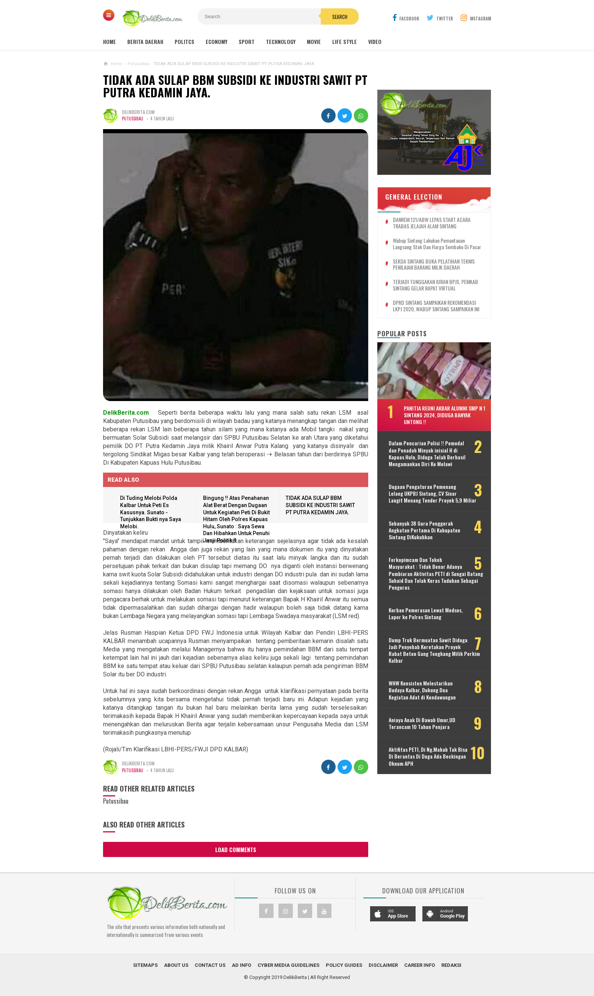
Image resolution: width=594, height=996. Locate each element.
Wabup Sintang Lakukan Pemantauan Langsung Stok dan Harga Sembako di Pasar (437, 243)
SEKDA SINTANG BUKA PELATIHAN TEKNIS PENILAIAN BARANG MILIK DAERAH (434, 264)
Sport (247, 41)
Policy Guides (344, 965)
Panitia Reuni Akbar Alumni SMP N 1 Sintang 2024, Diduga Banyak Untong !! (444, 414)
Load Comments (235, 849)
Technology (280, 41)
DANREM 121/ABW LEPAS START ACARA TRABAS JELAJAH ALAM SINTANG (432, 223)
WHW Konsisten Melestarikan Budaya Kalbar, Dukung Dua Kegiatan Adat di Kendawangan (422, 690)
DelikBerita (295, 977)
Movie (314, 41)
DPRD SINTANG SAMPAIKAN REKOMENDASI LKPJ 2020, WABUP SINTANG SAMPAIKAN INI (436, 305)
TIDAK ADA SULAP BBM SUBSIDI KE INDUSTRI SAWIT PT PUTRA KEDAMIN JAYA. (235, 86)
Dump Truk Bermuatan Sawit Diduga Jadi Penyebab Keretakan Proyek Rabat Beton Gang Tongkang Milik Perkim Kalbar (434, 650)
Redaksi (451, 965)
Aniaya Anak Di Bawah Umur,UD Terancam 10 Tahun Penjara (422, 723)
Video (374, 41)
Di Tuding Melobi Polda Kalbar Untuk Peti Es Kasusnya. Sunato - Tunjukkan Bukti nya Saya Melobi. (150, 512)
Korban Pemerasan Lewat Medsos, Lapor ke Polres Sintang (426, 613)
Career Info (419, 965)
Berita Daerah (145, 41)
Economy (216, 41)
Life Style (344, 41)
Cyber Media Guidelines (288, 965)
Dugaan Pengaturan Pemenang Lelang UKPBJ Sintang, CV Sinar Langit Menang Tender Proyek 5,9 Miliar (433, 493)
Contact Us (210, 965)
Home (109, 41)
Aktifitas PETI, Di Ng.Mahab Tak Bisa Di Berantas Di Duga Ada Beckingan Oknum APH (428, 756)
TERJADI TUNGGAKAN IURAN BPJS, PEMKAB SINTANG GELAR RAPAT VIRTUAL (435, 285)
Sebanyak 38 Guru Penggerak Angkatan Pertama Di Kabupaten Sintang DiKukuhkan (424, 530)
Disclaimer (383, 965)
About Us (176, 965)
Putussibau (132, 119)
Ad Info (241, 965)
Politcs (184, 41)
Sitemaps (145, 965)
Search (339, 16)
